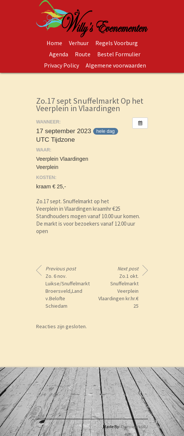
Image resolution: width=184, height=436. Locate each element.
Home (54, 43)
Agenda (58, 54)
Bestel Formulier (118, 54)
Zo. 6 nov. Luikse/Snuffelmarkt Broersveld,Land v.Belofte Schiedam (65, 287)
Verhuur (79, 43)
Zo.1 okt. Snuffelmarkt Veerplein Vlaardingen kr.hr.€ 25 (118, 287)
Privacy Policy (61, 65)
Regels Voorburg (116, 43)
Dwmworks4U (134, 426)
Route (83, 54)
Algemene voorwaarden (116, 65)
